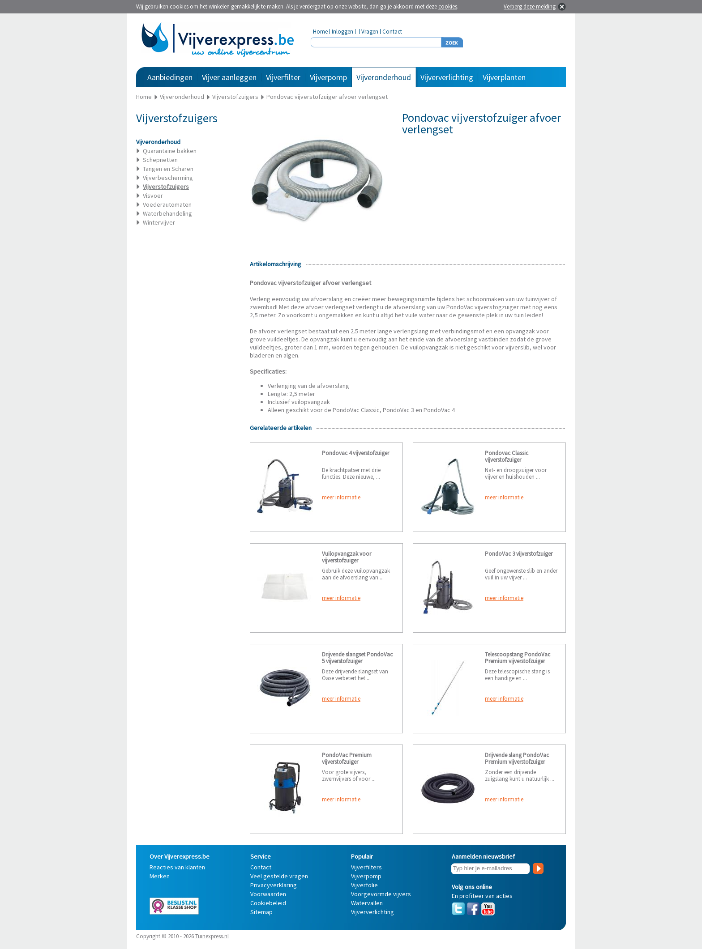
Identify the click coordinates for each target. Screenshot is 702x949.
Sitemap (261, 912)
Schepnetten (160, 160)
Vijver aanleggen (229, 77)
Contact (392, 31)
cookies (447, 6)
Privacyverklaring (273, 885)
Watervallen (367, 903)
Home (320, 31)
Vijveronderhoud (383, 77)
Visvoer (153, 196)
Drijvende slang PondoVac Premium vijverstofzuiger (517, 758)
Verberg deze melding (530, 6)
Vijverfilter (283, 77)
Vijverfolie (364, 885)
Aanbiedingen (170, 77)
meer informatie (341, 497)
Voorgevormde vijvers (381, 894)
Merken (160, 876)
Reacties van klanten (177, 867)
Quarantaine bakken (170, 151)
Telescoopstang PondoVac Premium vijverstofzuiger (517, 658)
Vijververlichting (446, 77)
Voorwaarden (268, 894)
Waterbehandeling (167, 213)
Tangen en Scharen (168, 169)
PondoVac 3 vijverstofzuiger (518, 553)
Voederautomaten (167, 204)
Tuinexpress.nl (212, 936)
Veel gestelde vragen (279, 876)
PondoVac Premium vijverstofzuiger (347, 758)
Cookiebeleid (268, 903)
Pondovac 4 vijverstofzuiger (355, 453)
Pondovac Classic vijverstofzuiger (506, 456)
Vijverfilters (366, 867)
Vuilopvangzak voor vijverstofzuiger (346, 557)
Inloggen (342, 31)
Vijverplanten (504, 77)
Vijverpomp (328, 77)
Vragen (369, 31)
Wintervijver (159, 222)
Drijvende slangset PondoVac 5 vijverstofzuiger (357, 658)
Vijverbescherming (168, 178)
